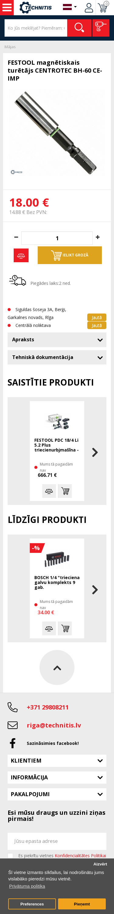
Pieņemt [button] (82, 904)
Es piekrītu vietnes (62, 855)
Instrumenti (7, 7)
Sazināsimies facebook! (53, 743)
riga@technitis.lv (54, 725)
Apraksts (23, 339)
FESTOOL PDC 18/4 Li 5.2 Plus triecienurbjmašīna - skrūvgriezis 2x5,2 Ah (56, 445)
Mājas (10, 46)
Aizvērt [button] (100, 864)
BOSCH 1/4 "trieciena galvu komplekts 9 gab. (57, 582)
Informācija (29, 777)
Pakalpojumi (30, 794)
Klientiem (26, 760)
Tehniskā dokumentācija (42, 357)
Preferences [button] (32, 904)
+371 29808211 (48, 707)
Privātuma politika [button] (27, 886)
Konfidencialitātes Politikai (80, 855)
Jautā (97, 317)
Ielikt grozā (69, 255)
